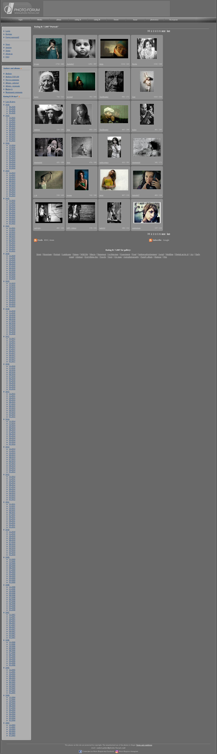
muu (68, 129)
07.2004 (12, 708)
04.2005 (12, 686)
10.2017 (12, 342)
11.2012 (12, 478)
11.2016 (12, 368)
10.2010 (12, 536)
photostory (154, 20)
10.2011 (12, 508)
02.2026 (12, 111)
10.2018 (12, 315)
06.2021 (12, 240)
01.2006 (12, 665)
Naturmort (101, 254)
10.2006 (12, 646)
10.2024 (12, 149)
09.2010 (12, 538)
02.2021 (12, 249)
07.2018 (12, 321)
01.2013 (12, 472)
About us (9, 54)
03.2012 (12, 495)
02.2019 (12, 304)
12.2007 (12, 614)
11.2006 (12, 644)
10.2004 (12, 701)
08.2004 (12, 706)
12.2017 (12, 338)
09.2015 (12, 400)
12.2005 (12, 670)
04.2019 (12, 300)
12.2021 (12, 228)
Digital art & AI (181, 254)
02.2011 (12, 525)
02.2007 (12, 635)
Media (39, 20)
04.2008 (12, 603)
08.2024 (12, 153)
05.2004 (12, 712)
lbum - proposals (13, 86)
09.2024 (12, 151)
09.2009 (12, 565)
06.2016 (12, 378)
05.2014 (12, 436)
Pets (165, 257)
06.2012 (12, 489)
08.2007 (12, 623)
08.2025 (12, 126)
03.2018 (12, 329)
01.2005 (12, 692)
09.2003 (12, 731)
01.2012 (12, 499)
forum (116, 20)
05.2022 (12, 215)
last (168, 31)
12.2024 (12, 145)
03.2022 (12, 219)
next (163, 31)
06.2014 (12, 434)
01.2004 (12, 720)
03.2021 (12, 247)
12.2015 (12, 394)
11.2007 (12, 616)
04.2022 (12, 217)
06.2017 (12, 351)
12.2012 (12, 476)
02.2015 (12, 414)
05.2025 (12, 132)
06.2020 (12, 268)
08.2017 (12, 347)
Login (8, 31)
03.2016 (12, 385)
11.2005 (12, 672)
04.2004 (12, 714)
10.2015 (12, 398)
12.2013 (12, 449)
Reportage (47, 254)
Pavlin (134, 64)
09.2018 (12, 317)
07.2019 (12, 294)
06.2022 (12, 213)
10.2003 (12, 729)
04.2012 (12, 493)
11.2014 (12, 423)
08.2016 (12, 374)
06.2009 (12, 572)
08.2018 (12, 319)
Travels (103, 257)
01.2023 (12, 196)
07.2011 (12, 514)
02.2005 (12, 690)
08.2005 (12, 678)
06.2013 (12, 461)
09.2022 (12, 207)
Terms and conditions (144, 745)
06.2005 (12, 682)
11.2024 (12, 147)
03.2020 (12, 274)
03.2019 (12, 302)
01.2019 (12, 306)
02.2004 (12, 718)
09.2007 (12, 621)
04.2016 (12, 383)
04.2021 (12, 245)
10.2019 (12, 287)
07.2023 (12, 183)
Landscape (66, 254)
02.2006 (12, 663)
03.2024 (12, 164)
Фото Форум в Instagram (128, 751)
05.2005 (12, 684)
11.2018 (12, 313)
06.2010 (12, 544)
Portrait (57, 254)
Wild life (84, 254)
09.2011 (12, 510)
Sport (110, 257)
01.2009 (12, 582)
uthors (9, 73)
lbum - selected (12, 83)
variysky (37, 228)
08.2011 (12, 512)
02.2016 (12, 387)
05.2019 (12, 298)
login (21, 20)
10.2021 (12, 232)
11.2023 (12, 175)
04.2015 (12, 410)
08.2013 (12, 457)
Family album (146, 257)
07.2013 (12, 459)
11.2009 (12, 561)
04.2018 (12, 327)
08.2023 (12, 181)
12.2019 (12, 283)
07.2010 (12, 542)
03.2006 (12, 661)
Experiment (125, 254)
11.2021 (12, 230)
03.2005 (12, 688)
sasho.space (103, 162)
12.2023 (12, 173)
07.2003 (12, 735)
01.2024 (12, 168)
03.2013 (12, 467)
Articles (9, 47)
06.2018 (12, 323)
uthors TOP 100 (12, 77)
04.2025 (12, 134)
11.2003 (12, 727)
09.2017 (12, 345)
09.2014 (12, 427)
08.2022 (12, 209)
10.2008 (12, 591)
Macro (92, 254)
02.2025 (12, 138)
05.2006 (12, 657)
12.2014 (12, 421)
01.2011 (12, 527)
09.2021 (12, 234)
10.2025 (12, 122)
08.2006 (12, 650)
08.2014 (12, 429)
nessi (101, 195)
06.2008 (12, 599)
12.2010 (12, 532)
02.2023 (12, 194)
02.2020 (12, 276)
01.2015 (12, 416)
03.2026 (12, 109)
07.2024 (12, 156)
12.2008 (12, 587)
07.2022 (12, 211)
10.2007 (12, 619)
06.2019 (12, 296)
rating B (97, 20)
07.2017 (12, 349)
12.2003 (12, 725)
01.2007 (12, 637)
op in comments (12, 80)
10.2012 (12, 481)
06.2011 (12, 516)
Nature (76, 254)
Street (38, 254)
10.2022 (12, 204)
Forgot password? (12, 37)
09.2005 (12, 676)
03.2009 (12, 578)
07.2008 (12, 597)
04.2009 (12, 576)
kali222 (102, 228)
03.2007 (12, 633)
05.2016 (12, 381)
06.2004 (12, 710)
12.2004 (12, 697)
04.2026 (12, 107)
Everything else (91, 257)
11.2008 (12, 589)
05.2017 (12, 353)
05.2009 (12, 574)
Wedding (169, 254)
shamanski (38, 162)
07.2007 (12, 625)
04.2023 (12, 189)
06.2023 (12, 185)
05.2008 (12, 601)
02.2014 (12, 442)
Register (9, 34)
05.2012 (12, 491)
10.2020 (12, 260)
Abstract (79, 257)
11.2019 (12, 285)
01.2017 (12, 361)
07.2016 (12, 376)
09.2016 (12, 372)
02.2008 (12, 608)
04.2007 (12, 631)
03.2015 (12, 412)
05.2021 (12, 242)
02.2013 (12, 470)
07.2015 (12, 404)
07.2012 (12, 487)
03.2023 (12, 191)
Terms (8, 50)
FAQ (7, 57)
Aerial (161, 254)
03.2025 (12, 136)
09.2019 (12, 289)
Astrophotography (131, 257)
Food (134, 254)
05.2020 (12, 270)
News (8, 44)
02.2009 (12, 580)
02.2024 (12, 166)
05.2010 (12, 546)
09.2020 (12, 262)
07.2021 (12, 238)
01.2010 (12, 554)
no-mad (70, 97)
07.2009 (12, 570)
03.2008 (12, 606)
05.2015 (12, 408)
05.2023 (12, 187)
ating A (9, 89)
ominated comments (14, 92)
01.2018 (12, 334)
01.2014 (12, 444)
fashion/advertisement (147, 254)
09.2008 (12, 593)
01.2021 (12, 251)
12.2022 (12, 200)
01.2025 (12, 140)
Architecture (113, 254)
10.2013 (12, 453)
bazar (135, 20)
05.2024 (12, 160)
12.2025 (12, 117)
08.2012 (12, 485)
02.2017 (12, 359)
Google (166, 240)
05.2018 (12, 325)
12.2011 (12, 504)
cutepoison (136, 228)
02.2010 (12, 552)
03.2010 (12, 550)
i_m (35, 195)
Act (191, 254)
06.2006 (12, 654)
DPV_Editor (71, 228)
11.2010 (12, 534)
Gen (133, 97)
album (58, 20)
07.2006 (12, 652)
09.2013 (12, 455)
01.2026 (12, 113)
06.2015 (12, 406)
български (173, 20)
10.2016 (12, 370)
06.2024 (12, 158)
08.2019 (12, 291)
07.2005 (12, 680)
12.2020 (12, 256)
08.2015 (12, 402)
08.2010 (12, 540)
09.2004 (12, 703)
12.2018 (12, 311)
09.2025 (12, 124)
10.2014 (12, 425)
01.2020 (12, 278)
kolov (36, 97)
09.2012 (12, 483)
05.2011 (12, 519)
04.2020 (12, 272)
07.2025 (12, 128)
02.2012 (12, 497)
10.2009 (12, 563)
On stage (118, 257)
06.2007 (12, 627)
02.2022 (12, 221)
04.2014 (12, 438)
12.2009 (12, 559)
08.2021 (12, 236)
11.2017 (12, 340)
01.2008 (12, 610)
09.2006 (12, 648)
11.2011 (12, 506)
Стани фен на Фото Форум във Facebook (98, 751)
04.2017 (12, 355)
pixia (101, 64)
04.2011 (12, 521)
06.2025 (12, 130)
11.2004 (12, 699)
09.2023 (12, 179)
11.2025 (12, 120)
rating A (78, 20)
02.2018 (12, 332)
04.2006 (12, 659)
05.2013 (12, 463)
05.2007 (12, 629)
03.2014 (12, 440)
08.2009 (12, 567)
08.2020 (12, 264)
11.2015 (12, 396)
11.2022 (12, 202)
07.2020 (12, 266)
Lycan (36, 64)
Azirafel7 (70, 64)
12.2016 (12, 366)
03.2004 (12, 716)
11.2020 (12, 258)
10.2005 (12, 674)
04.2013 (12, 465)
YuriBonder (103, 97)
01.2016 (12, 389)
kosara (69, 195)
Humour (158, 257)
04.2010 (12, 548)
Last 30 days (10, 102)
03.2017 (12, 357)
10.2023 (12, 177)
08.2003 (12, 733)
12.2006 (12, 642)
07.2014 (12, 432)
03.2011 (12, 523)
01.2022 (12, 223)
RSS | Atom (49, 240)
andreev (37, 129)
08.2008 (12, 595)
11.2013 (12, 451)
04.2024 (12, 162)
